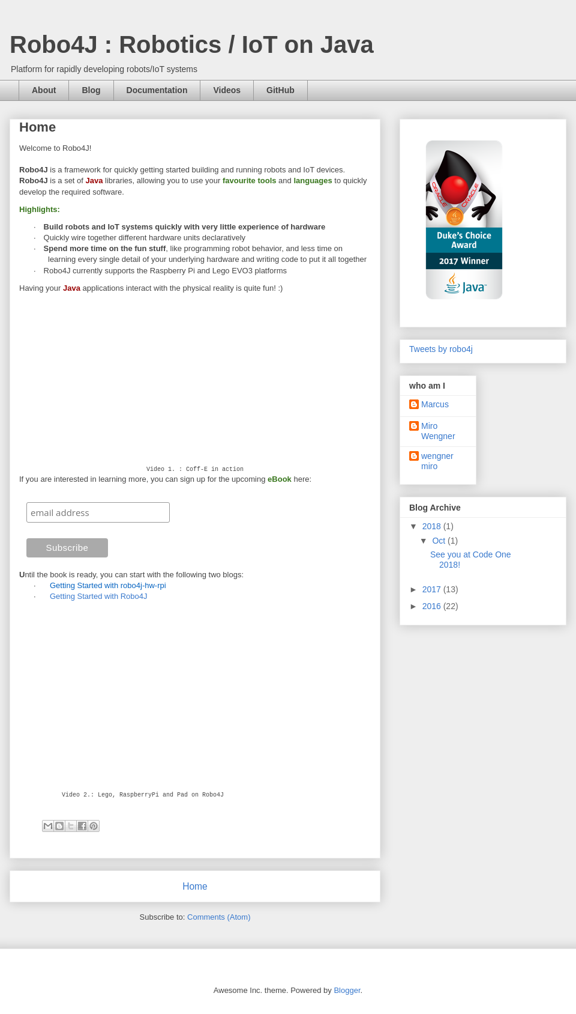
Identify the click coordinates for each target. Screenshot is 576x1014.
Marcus (435, 404)
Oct (440, 540)
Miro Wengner (438, 431)
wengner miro (437, 461)
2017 (432, 589)
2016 (432, 606)
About (44, 90)
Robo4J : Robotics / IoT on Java (192, 44)
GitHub (280, 90)
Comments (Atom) (218, 916)
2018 (432, 526)
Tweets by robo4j (441, 349)
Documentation (157, 90)
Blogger (347, 990)
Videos (227, 90)
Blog (91, 90)
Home (195, 886)
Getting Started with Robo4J (99, 596)
